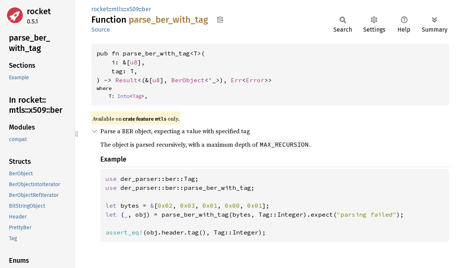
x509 (132, 9)
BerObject (188, 80)
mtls (117, 9)
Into (123, 96)
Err (236, 80)
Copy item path (220, 19)
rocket (39, 11)
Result (126, 80)
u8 (134, 62)
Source (100, 29)
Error (255, 80)
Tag (136, 96)
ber (146, 9)
